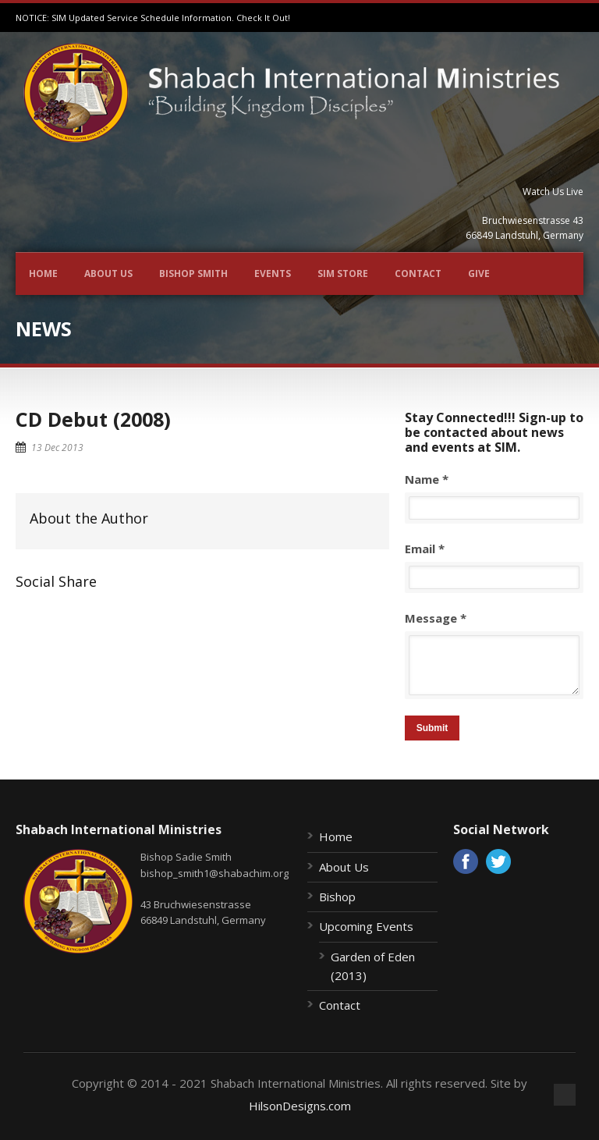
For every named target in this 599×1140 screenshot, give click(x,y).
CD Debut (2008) (93, 419)
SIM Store (342, 273)
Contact (418, 273)
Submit (432, 728)
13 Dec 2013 (57, 447)
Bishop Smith (193, 273)
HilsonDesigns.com (300, 1105)
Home (43, 273)
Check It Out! (263, 17)
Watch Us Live (553, 191)
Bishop (337, 896)
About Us (108, 273)
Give (479, 273)
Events (272, 273)
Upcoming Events (366, 926)
